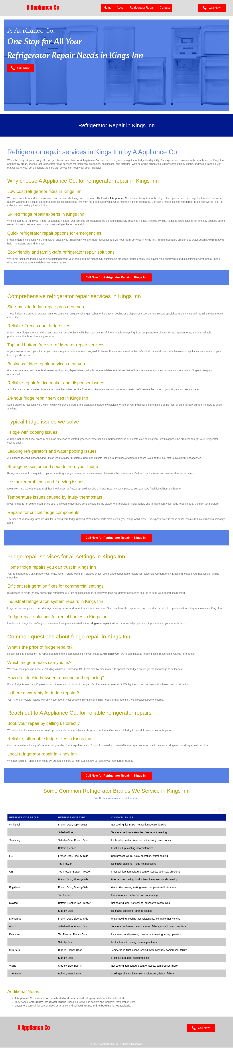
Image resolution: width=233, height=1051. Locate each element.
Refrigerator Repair (142, 7)
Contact (165, 7)
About (120, 7)
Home (107, 7)
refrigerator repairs (100, 626)
